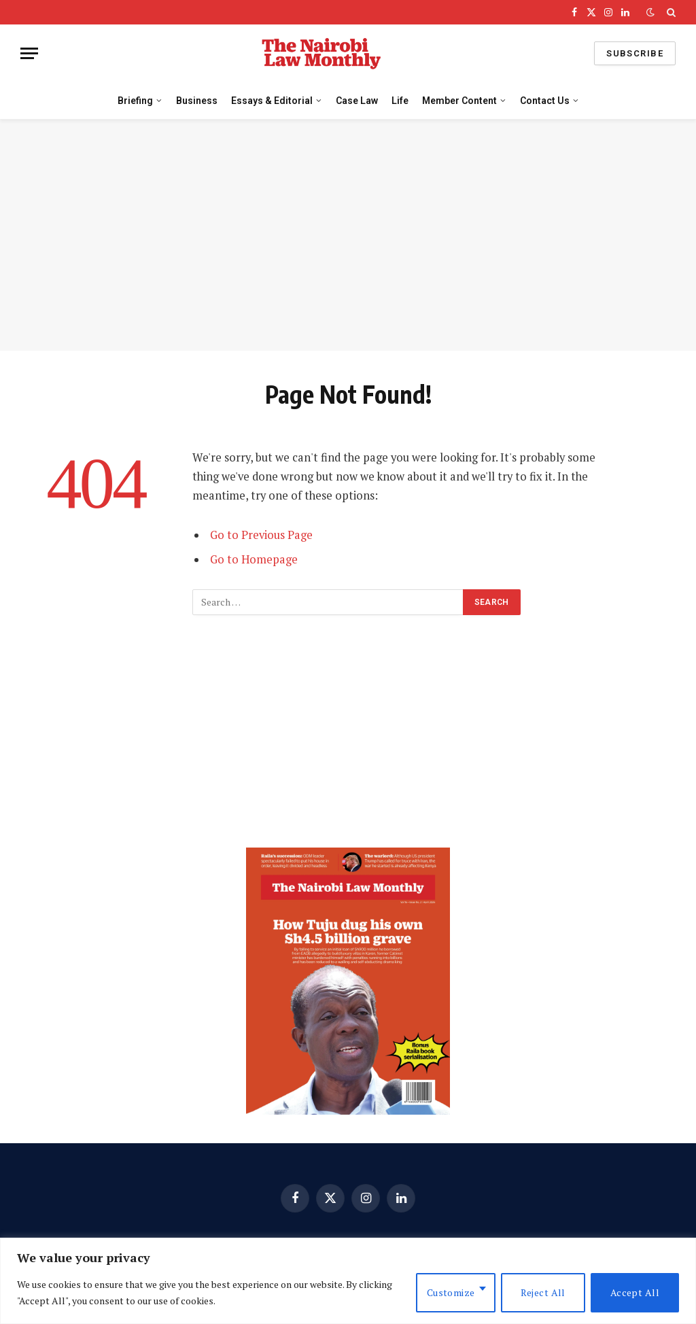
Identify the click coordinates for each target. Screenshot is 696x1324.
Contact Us (545, 100)
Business (197, 100)
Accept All (634, 1292)
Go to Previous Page (261, 534)
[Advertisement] (348, 235)
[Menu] (29, 53)
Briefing (135, 100)
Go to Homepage (254, 559)
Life (400, 100)
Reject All (543, 1292)
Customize (451, 1292)
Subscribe (634, 53)
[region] (348, 1281)
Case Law (357, 100)
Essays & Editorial (272, 100)
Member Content (459, 100)
